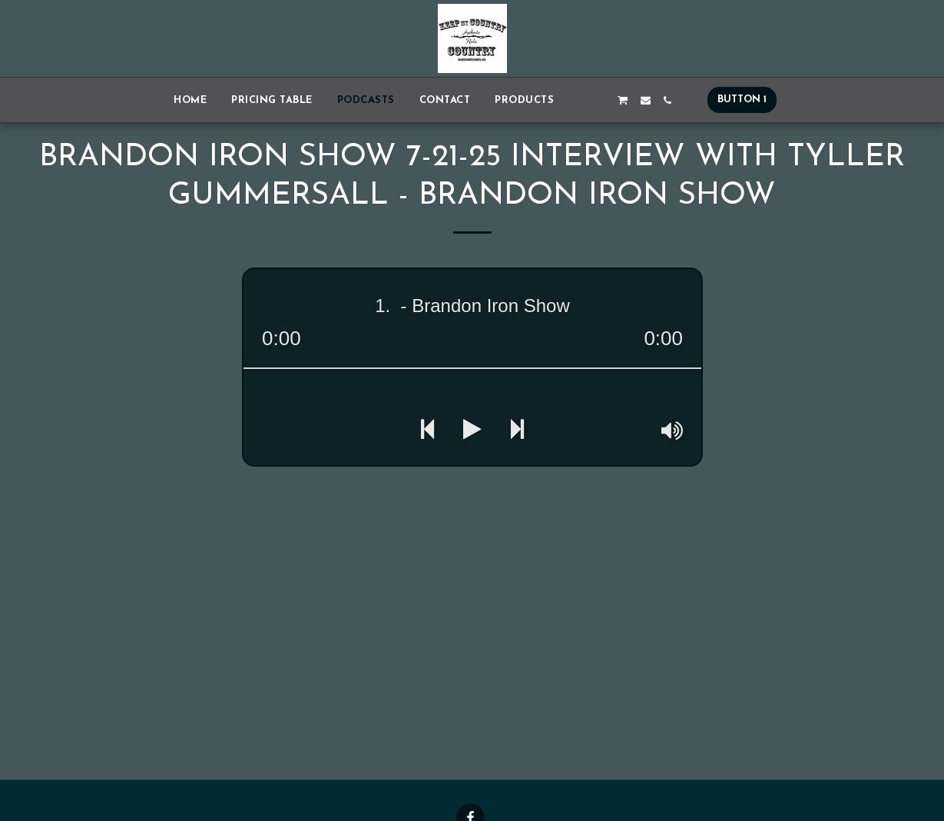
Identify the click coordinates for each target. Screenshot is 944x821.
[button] (577, 100)
